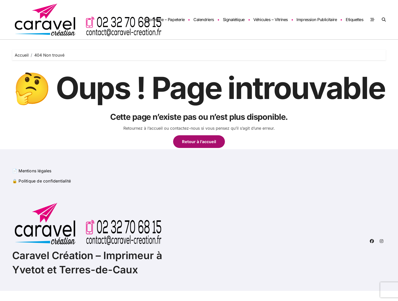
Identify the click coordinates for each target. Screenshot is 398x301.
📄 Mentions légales (32, 170)
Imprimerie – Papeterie (164, 19)
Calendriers (203, 19)
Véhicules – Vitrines (270, 19)
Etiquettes (354, 19)
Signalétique (234, 19)
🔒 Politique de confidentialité (41, 180)
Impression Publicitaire (316, 19)
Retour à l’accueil (199, 141)
